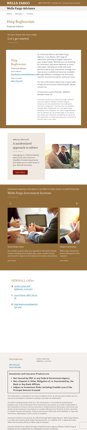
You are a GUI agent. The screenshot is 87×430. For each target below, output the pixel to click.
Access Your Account (71, 3)
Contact (30, 14)
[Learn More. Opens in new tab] (20, 172)
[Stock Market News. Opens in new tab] (33, 235)
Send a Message (15, 367)
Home (9, 14)
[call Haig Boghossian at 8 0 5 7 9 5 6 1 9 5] (17, 81)
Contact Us (56, 3)
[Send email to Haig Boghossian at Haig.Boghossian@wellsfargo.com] (25, 74)
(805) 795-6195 (44, 3)
